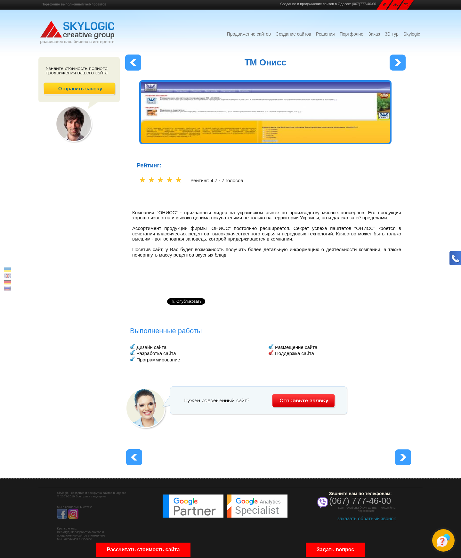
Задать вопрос (335, 549)
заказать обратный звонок (366, 518)
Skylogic (411, 34)
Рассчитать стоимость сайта (143, 549)
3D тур (392, 34)
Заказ (374, 34)
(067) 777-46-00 (360, 501)
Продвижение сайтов (249, 34)
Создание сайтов (293, 34)
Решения (325, 34)
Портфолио (352, 34)
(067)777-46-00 (364, 4)
